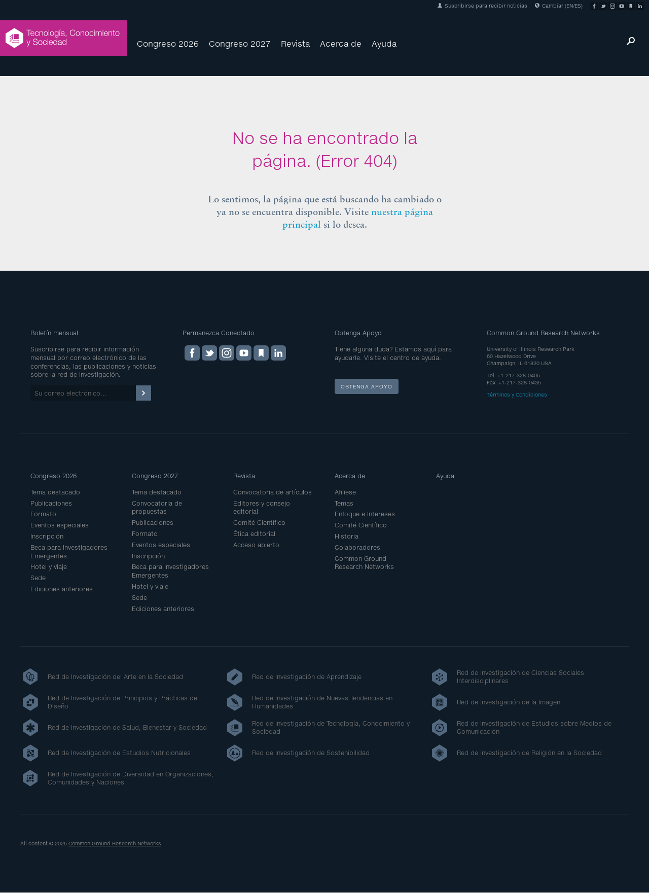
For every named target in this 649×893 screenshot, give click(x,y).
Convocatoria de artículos (272, 492)
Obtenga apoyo (366, 386)
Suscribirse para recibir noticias (482, 6)
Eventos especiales (59, 525)
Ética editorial (254, 534)
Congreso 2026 (168, 43)
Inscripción (46, 536)
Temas (344, 503)
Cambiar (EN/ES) (559, 6)
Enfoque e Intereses (365, 514)
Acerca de (341, 43)
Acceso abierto (256, 545)
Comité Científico (259, 522)
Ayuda (384, 43)
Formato (43, 514)
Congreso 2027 (240, 43)
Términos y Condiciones (517, 394)
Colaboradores (357, 547)
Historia (346, 536)
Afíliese (345, 492)
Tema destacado (55, 492)
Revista (295, 43)
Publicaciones (51, 503)
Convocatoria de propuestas (157, 507)
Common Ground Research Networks (364, 563)
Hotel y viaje (48, 566)
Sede (38, 578)
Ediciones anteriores (61, 589)
